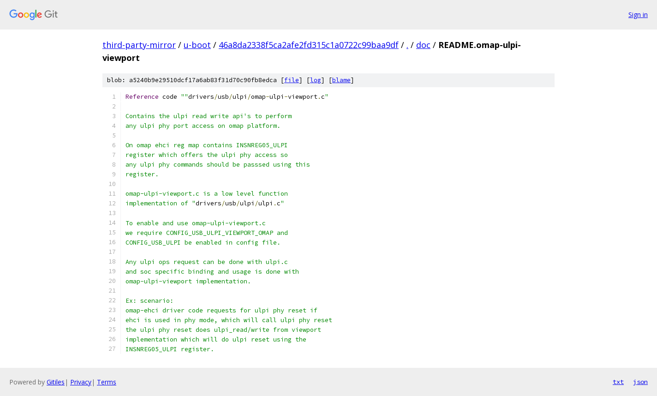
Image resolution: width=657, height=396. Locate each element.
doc (423, 44)
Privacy (80, 382)
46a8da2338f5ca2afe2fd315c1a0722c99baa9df (309, 44)
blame (341, 80)
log (315, 80)
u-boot (197, 44)
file (291, 80)
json (640, 382)
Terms (106, 382)
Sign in (638, 14)
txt (618, 382)
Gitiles (56, 382)
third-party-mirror (139, 44)
